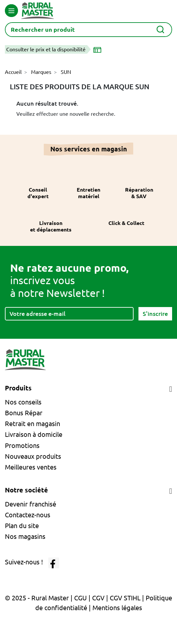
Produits (18, 388)
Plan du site (22, 525)
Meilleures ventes (30, 467)
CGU (80, 598)
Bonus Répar (23, 413)
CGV (98, 598)
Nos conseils (23, 402)
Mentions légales (117, 607)
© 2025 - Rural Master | (39, 598)
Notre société (26, 490)
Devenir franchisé (30, 504)
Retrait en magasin (32, 423)
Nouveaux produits (33, 456)
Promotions (22, 445)
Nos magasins (25, 536)
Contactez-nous (27, 515)
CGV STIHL (125, 598)
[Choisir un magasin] (98, 49)
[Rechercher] (88, 29)
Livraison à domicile (33, 434)
